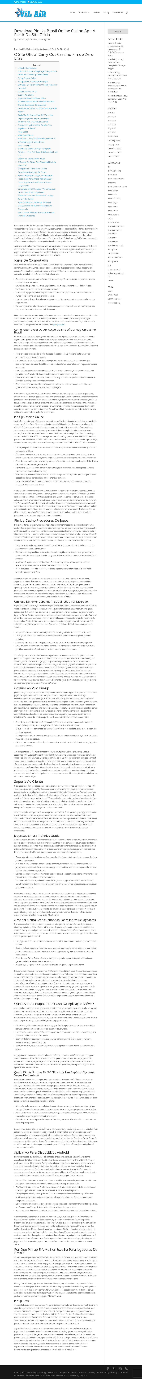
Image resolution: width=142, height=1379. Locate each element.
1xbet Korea (113, 206)
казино (111, 280)
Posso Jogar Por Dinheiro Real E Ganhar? (35, 179)
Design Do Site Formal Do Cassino (32, 169)
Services (96, 13)
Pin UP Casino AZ (115, 257)
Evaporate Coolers (68, 1372)
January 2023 (113, 144)
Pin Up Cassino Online (27, 78)
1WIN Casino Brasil (116, 178)
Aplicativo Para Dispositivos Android (33, 122)
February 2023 (114, 140)
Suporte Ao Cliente (25, 95)
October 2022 (113, 156)
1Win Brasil (112, 174)
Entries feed (113, 295)
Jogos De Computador (27, 68)
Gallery (106, 13)
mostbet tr (112, 237)
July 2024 (111, 112)
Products (83, 13)
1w (109, 167)
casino (110, 218)
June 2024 (112, 116)
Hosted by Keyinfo (78, 1375)
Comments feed (114, 299)
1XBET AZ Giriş (114, 198)
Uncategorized (45, 39)
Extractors (53, 1372)
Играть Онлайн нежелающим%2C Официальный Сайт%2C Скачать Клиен (116, 49)
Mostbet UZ (113, 241)
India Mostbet (113, 222)
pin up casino (58, 324)
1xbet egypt (113, 202)
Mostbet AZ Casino (116, 226)
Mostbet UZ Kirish (115, 245)
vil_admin (20, 39)
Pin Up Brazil (113, 249)
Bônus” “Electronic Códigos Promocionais (35, 175)
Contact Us (118, 13)
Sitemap (113, 1372)
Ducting (42, 1372)
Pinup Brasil (23, 132)
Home (72, 13)
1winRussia (112, 194)
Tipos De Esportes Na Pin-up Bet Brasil (34, 202)
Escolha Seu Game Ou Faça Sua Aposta (34, 148)
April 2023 (112, 132)
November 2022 (114, 152)
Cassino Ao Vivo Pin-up (27, 91)
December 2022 (114, 148)
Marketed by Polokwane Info (54, 1375)
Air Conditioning (29, 1372)
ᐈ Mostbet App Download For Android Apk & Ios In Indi (117, 75)
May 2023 (112, 128)
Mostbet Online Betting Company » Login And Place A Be (117, 99)
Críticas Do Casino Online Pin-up (31, 158)
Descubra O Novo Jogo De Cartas (32, 172)
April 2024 (112, 124)
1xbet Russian (113, 214)
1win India (112, 182)
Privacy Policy (32, 1375)
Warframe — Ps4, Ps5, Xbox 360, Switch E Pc (37, 138)
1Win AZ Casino (114, 171)
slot (109, 265)
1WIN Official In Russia (117, 186)
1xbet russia (113, 210)
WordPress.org (114, 303)
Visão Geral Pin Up (25, 135)
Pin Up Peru (113, 261)
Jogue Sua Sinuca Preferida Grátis (32, 98)
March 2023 (113, 136)
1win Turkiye (113, 190)
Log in (110, 291)
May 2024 (112, 120)
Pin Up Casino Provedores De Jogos (33, 81)
